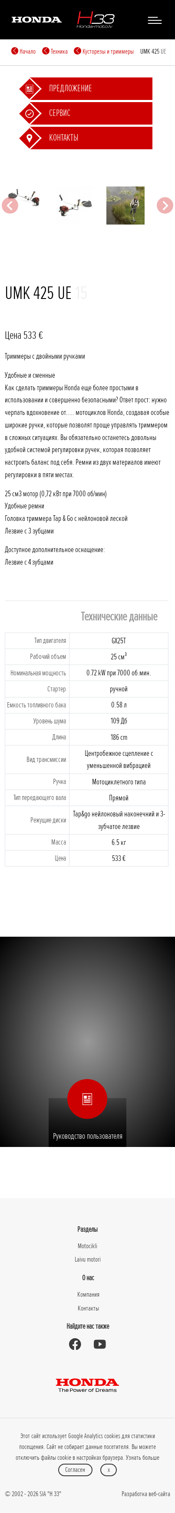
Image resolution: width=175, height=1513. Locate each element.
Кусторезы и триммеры (104, 51)
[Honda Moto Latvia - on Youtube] (100, 1344)
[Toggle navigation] (154, 20)
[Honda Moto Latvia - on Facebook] (75, 1344)
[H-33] (95, 19)
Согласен (75, 1469)
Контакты (88, 1308)
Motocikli (87, 1246)
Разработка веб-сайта (146, 1494)
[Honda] (37, 19)
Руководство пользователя (87, 1120)
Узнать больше (142, 1457)
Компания (88, 1294)
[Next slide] (165, 205)
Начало (23, 51)
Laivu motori (88, 1259)
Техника (55, 51)
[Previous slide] (10, 205)
